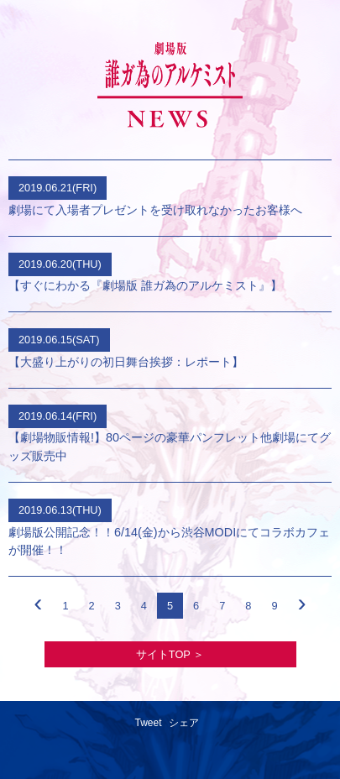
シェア (184, 723)
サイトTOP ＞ (170, 654)
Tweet (147, 723)
